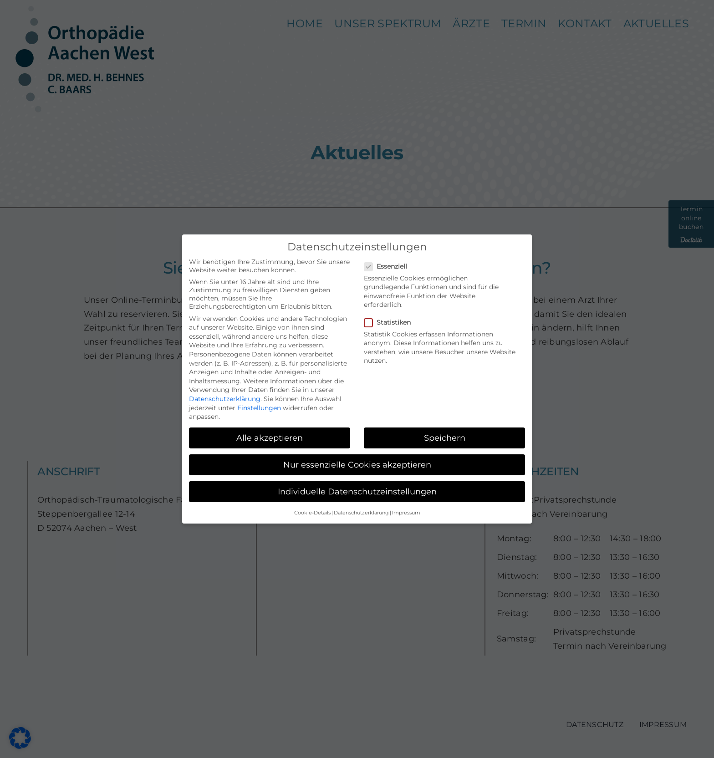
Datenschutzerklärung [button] (361, 513)
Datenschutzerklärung (224, 399)
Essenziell (389, 266)
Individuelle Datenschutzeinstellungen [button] (357, 491)
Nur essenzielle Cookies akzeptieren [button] (357, 464)
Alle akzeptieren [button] (269, 438)
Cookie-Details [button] (312, 513)
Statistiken (391, 322)
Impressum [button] (406, 513)
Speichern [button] (444, 438)
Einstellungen (259, 408)
